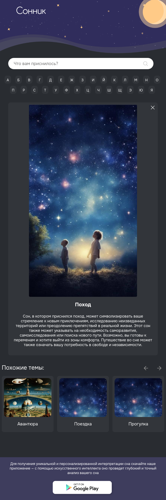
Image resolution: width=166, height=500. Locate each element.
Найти (145, 64)
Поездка (83, 424)
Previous (146, 368)
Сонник (31, 11)
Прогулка (138, 424)
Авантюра (28, 424)
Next (159, 368)
